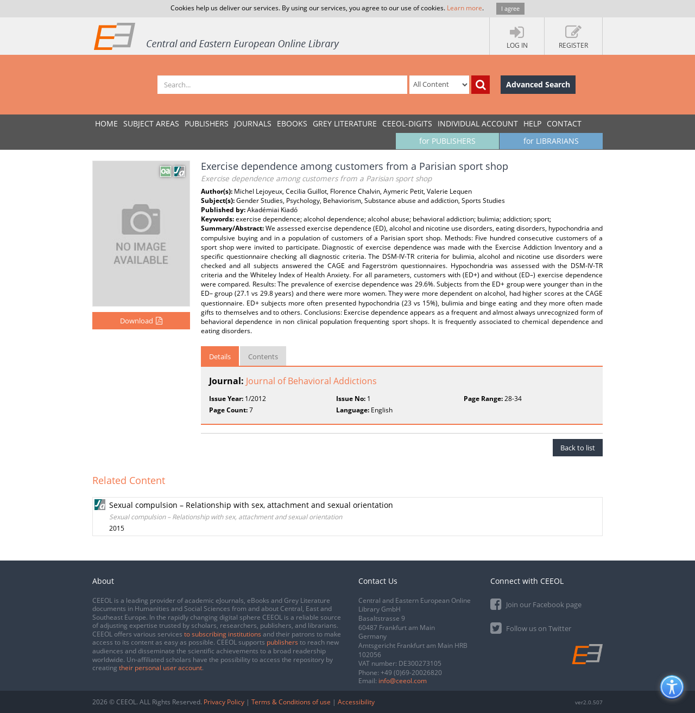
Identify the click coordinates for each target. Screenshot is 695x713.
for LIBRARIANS (551, 141)
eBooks (292, 123)
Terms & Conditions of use (291, 701)
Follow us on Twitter (530, 627)
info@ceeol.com (402, 680)
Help (532, 123)
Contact (564, 123)
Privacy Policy (224, 701)
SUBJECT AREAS (151, 123)
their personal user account (160, 667)
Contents (263, 356)
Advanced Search (538, 84)
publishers (282, 642)
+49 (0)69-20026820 (411, 672)
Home (106, 123)
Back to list (577, 448)
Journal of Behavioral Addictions (311, 381)
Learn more (464, 7)
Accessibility (356, 701)
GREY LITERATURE (345, 123)
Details (220, 356)
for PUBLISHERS (447, 141)
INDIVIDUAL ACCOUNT (478, 123)
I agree (510, 8)
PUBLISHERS (207, 123)
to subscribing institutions (222, 634)
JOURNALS (252, 123)
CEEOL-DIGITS (407, 123)
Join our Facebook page (536, 603)
